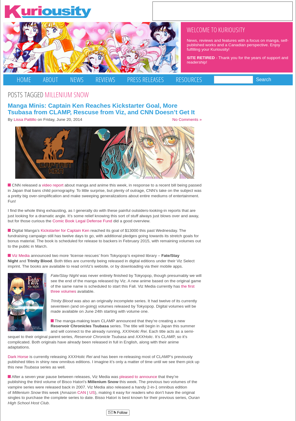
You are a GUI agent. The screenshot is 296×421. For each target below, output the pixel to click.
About (50, 79)
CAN (81, 392)
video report (53, 185)
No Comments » (187, 119)
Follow (117, 413)
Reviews (105, 79)
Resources (189, 79)
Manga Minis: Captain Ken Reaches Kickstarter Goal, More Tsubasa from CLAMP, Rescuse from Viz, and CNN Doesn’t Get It (101, 109)
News (77, 79)
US (92, 392)
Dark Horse (18, 356)
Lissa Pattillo (25, 119)
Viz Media (21, 255)
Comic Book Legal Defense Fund (82, 221)
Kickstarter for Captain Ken (65, 230)
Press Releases (145, 79)
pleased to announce (138, 376)
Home (24, 79)
